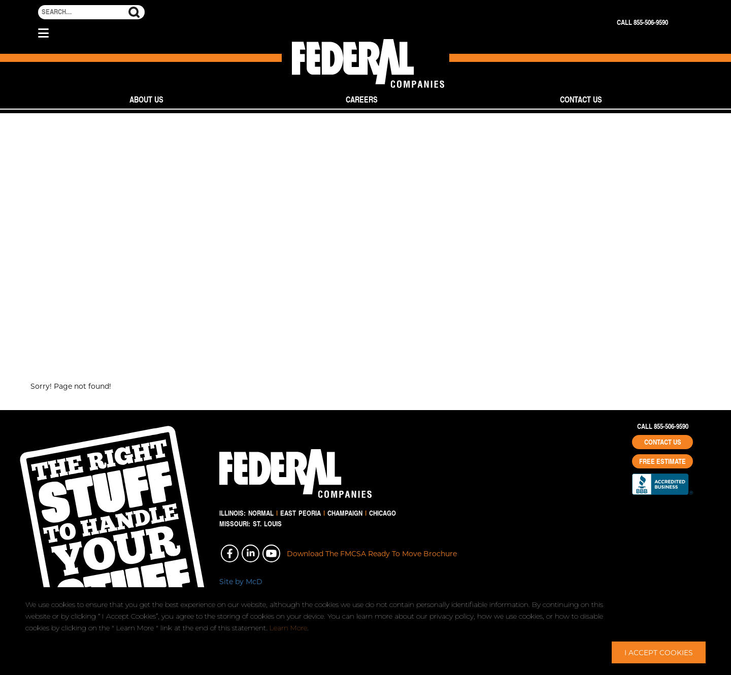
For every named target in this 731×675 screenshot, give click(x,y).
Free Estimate (662, 461)
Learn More (288, 627)
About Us (146, 99)
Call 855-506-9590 (642, 22)
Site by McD (240, 581)
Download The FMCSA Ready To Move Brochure (372, 553)
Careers (362, 99)
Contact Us (581, 99)
